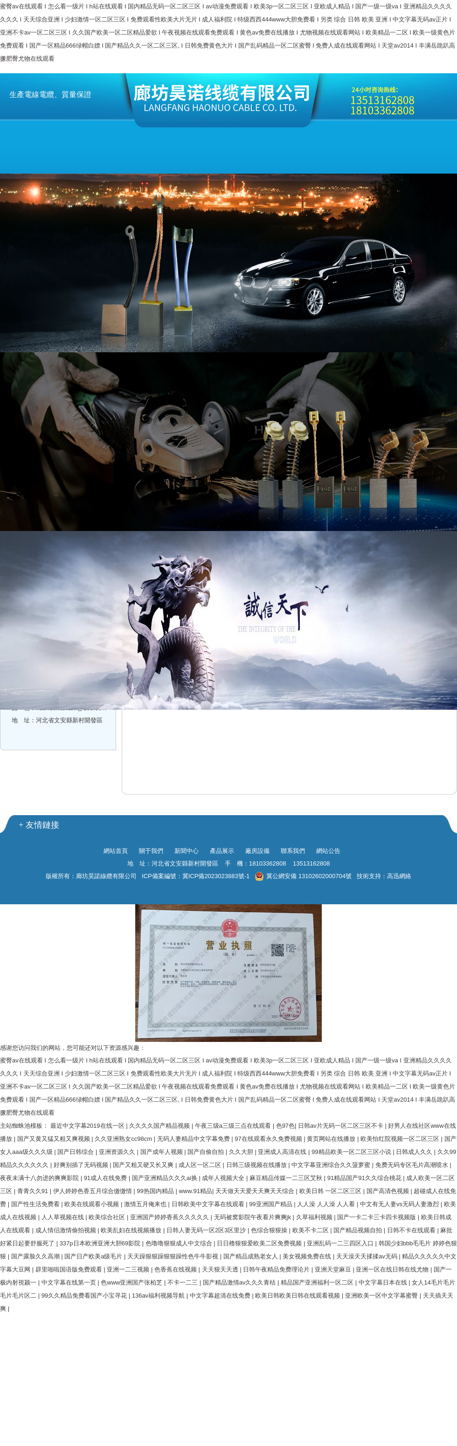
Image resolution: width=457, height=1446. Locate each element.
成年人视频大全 (224, 1177)
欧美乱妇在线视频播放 (132, 1230)
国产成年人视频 (162, 1151)
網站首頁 (116, 850)
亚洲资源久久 (118, 1151)
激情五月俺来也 (146, 1204)
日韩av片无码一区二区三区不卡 (341, 1125)
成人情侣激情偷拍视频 (66, 1230)
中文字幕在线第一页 (70, 1282)
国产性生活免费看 (36, 1204)
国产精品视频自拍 (358, 1230)
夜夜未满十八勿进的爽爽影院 (40, 1177)
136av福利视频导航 (159, 1295)
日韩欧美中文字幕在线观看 (209, 1204)
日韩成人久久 (415, 1151)
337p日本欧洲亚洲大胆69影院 (101, 1243)
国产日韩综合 (76, 1151)
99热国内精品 (156, 1191)
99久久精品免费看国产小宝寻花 (85, 1295)
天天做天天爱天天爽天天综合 (255, 1191)
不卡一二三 (183, 1282)
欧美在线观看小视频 (92, 1204)
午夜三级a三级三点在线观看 (234, 1125)
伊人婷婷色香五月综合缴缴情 (93, 1191)
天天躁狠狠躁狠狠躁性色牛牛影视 (173, 1256)
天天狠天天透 (221, 1269)
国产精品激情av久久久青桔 (240, 1282)
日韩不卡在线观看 (412, 1230)
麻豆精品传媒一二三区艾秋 (286, 1177)
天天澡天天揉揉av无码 (367, 1256)
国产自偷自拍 (206, 1151)
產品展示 (222, 850)
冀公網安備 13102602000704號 (303, 876)
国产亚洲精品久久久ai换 (165, 1177)
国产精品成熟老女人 (251, 1256)
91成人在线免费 (106, 1177)
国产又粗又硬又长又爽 (144, 1164)
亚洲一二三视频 (129, 1269)
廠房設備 (257, 850)
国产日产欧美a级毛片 (94, 1256)
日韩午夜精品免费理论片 (277, 1269)
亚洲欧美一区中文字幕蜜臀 (382, 1295)
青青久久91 (33, 1191)
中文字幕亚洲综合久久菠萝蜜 (331, 1164)
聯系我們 (293, 850)
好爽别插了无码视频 (82, 1164)
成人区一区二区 (201, 1164)
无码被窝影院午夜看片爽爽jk (253, 1217)
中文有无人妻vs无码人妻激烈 (400, 1204)
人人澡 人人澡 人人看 (327, 1204)
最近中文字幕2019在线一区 (88, 1125)
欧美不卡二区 (311, 1230)
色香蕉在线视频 (176, 1269)
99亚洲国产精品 (271, 1204)
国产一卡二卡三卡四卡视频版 (377, 1217)
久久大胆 (242, 1151)
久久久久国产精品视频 (160, 1125)
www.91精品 (195, 1191)
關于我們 (151, 850)
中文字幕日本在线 (384, 1282)
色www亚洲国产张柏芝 (132, 1282)
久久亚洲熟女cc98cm (124, 1138)
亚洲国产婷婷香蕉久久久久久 (170, 1217)
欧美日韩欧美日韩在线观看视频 (298, 1295)
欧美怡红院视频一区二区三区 (400, 1138)
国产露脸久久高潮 (36, 1256)
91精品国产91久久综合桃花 (365, 1177)
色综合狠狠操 (270, 1230)
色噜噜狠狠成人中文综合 (179, 1243)
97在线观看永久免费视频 (269, 1138)
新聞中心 (186, 850)
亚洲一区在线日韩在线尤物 (393, 1269)
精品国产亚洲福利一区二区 (318, 1282)
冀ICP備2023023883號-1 (216, 876)
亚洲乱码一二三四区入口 (341, 1243)
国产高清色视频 (389, 1191)
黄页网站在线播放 (332, 1138)
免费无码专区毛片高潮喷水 (412, 1164)
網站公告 (328, 850)
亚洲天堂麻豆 (334, 1269)
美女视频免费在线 (308, 1256)
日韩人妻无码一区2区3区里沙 (207, 1230)
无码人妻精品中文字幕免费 (194, 1138)
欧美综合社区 (108, 1217)
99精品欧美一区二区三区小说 (352, 1151)
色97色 (285, 1125)
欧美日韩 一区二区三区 (331, 1191)
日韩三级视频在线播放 (257, 1164)
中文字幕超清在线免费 (221, 1295)
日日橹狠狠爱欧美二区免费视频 (260, 1243)
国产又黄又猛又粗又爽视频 (54, 1138)
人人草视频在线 (64, 1217)
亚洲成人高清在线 (283, 1151)
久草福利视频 (315, 1217)
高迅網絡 (399, 876)
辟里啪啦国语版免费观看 (69, 1269)
